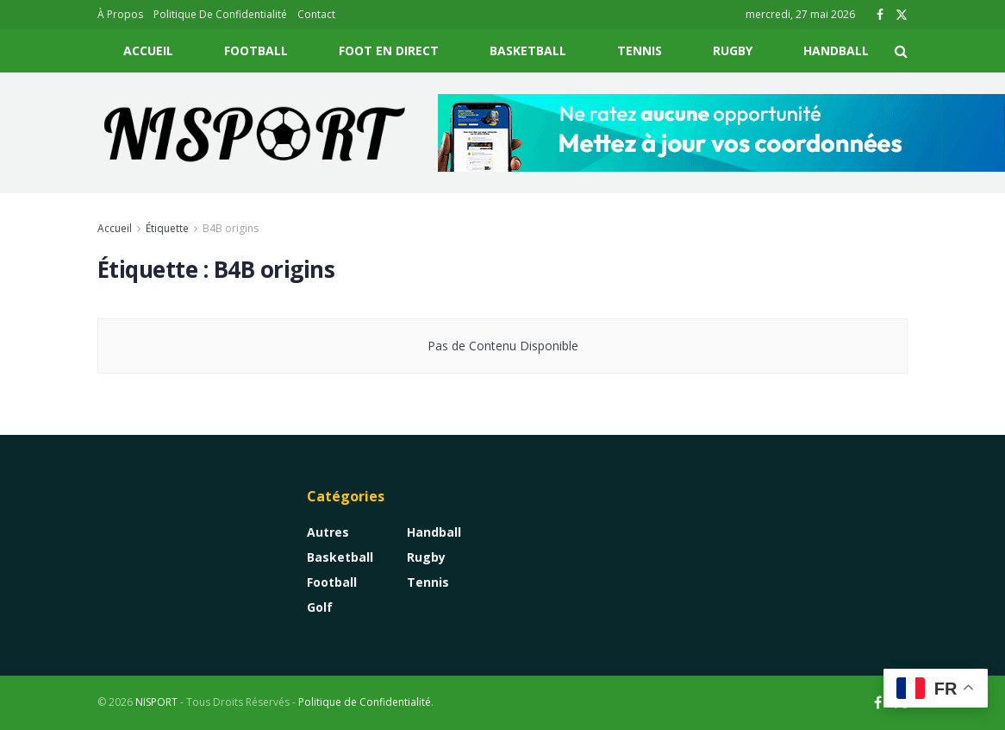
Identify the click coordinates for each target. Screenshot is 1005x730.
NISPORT (156, 702)
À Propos (120, 14)
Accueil (148, 50)
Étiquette (167, 228)
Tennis (639, 50)
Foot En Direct (389, 50)
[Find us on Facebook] (878, 703)
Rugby (732, 50)
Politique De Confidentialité (220, 14)
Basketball (528, 50)
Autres (328, 532)
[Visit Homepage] (255, 133)
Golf (320, 607)
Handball (836, 50)
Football (256, 50)
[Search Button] (901, 50)
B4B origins (231, 228)
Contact (316, 14)
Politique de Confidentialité (364, 702)
